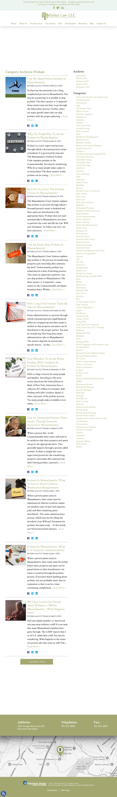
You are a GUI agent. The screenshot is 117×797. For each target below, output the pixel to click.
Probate (79, 370)
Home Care (81, 284)
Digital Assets (82, 182)
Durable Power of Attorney (88, 190)
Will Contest (81, 444)
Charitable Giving (83, 159)
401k (78, 105)
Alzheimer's (81, 117)
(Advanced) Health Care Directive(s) (92, 97)
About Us (23, 23)
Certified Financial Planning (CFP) (91, 154)
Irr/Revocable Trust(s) (86, 301)
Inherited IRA (82, 290)
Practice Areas (36, 23)
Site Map (65, 790)
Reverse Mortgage (84, 390)
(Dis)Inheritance (83, 100)
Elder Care (80, 196)
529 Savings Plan (83, 108)
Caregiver (80, 151)
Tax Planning (81, 421)
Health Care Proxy (84, 273)
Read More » (57, 175)
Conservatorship (83, 165)
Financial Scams (83, 247)
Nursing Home (82, 341)
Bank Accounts (82, 131)
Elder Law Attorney (84, 202)
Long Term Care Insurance (87, 324)
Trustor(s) (80, 438)
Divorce (79, 188)
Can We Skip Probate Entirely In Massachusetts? (46, 80)
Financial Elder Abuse (85, 239)
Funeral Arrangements (86, 253)
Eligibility (80, 205)
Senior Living (82, 401)
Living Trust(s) (82, 318)
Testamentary (82, 424)
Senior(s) (80, 404)
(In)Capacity (81, 102)
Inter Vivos (81, 293)
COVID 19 (80, 168)
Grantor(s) (80, 264)
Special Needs (82, 409)
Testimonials (70, 23)
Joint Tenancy (82, 304)
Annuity (79, 122)
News (78, 338)
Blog (92, 23)
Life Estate (80, 313)
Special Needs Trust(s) (85, 415)
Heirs (78, 279)
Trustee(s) (80, 435)
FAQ (60, 23)
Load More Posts (37, 661)
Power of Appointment (86, 361)
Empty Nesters (82, 213)
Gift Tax (79, 262)
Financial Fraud (83, 242)
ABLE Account (82, 111)
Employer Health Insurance (88, 210)
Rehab (79, 375)
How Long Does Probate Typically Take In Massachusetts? (47, 305)
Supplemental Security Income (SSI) (91, 418)
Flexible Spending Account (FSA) (90, 250)
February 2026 (82, 81)
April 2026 (81, 75)
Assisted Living (82, 128)
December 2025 (83, 87)
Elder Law (80, 199)
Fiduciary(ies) (82, 233)
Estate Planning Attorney (87, 225)
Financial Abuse (83, 236)
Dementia (80, 179)
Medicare (80, 336)
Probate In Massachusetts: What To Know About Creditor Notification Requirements (46, 484)
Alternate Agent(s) (84, 114)
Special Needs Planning (86, 412)
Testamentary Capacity (86, 427)
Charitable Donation (85, 156)
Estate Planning (82, 222)
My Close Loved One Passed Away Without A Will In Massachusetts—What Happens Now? (46, 607)
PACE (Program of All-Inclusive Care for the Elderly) (92, 346)
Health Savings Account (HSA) (89, 276)
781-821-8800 (73, 4)
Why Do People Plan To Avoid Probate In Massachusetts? (45, 136)
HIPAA (79, 282)
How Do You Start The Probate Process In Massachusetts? (45, 191)
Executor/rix (81, 230)
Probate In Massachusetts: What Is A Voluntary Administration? (46, 548)
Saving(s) (80, 395)
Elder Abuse (81, 193)
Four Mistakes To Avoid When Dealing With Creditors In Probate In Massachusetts (45, 362)
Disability (80, 185)
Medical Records (83, 333)
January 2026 (81, 84)
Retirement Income (84, 384)
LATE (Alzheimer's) (84, 307)
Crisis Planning (82, 174)
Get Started (50, 23)
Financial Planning (84, 245)
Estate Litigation (83, 219)
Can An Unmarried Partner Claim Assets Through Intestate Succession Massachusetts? (47, 421)
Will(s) (79, 446)
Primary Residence (84, 367)
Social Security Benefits (86, 407)
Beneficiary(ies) (82, 139)
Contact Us (101, 23)
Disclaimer (52, 790)
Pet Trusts (80, 358)
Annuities (80, 120)
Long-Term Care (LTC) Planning (90, 327)
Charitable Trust (83, 162)
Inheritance (81, 287)
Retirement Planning (85, 387)
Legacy (79, 310)
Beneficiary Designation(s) (87, 136)
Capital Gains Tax (83, 148)
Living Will (81, 321)
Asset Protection (83, 125)
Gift (78, 259)
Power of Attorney (84, 364)
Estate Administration (85, 216)
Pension (79, 350)
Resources (83, 23)
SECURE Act (81, 398)
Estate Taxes (81, 228)
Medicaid (80, 330)
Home (13, 23)
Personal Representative (86, 355)
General (79, 256)
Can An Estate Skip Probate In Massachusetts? (45, 246)
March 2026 (81, 78)
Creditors (80, 171)
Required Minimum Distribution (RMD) (90, 380)
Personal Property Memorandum (90, 353)
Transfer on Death (84, 429)
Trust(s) (79, 432)
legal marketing (68, 785)
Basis (78, 134)
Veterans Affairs (83, 441)
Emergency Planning (85, 208)
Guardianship (82, 267)
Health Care (81, 270)
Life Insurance (82, 316)
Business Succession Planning (88, 145)
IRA (78, 299)
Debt (78, 176)
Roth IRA (80, 392)
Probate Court (82, 372)
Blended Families (83, 142)
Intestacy (80, 296)
